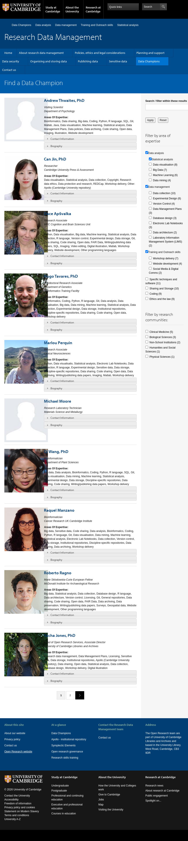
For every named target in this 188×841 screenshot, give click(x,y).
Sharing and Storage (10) (164, 288)
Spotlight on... (153, 800)
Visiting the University (110, 809)
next (78, 695)
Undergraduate (60, 785)
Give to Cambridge (109, 794)
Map (100, 804)
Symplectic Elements (63, 745)
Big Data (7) (160, 169)
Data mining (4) (162, 180)
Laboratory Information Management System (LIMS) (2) (165, 241)
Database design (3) (164, 218)
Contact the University (17, 795)
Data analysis (43, 25)
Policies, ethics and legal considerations (100, 53)
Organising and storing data (48, 61)
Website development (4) (167, 263)
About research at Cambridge (162, 790)
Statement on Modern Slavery (21, 811)
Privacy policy (12, 739)
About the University (72, 9)
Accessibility (11, 799)
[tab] (90, 138)
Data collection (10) (164, 193)
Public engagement (156, 795)
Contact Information (62, 138)
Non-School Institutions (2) (164, 342)
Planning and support (150, 53)
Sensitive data (118, 61)
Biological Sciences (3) (162, 337)
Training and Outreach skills (97, 25)
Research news (154, 785)
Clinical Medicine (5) (161, 331)
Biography (56, 146)
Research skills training (64, 757)
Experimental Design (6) (167, 198)
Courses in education (63, 813)
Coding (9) (155, 293)
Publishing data (88, 61)
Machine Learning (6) (165, 175)
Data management (66, 25)
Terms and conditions (16, 815)
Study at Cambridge (52, 9)
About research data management (41, 53)
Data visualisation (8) (165, 164)
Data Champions (21, 25)
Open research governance (67, 751)
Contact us (9, 70)
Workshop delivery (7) (165, 258)
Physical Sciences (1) (162, 356)
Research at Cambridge (93, 9)
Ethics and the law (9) (162, 299)
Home (6, 25)
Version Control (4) (164, 203)
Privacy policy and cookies (19, 807)
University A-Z (12, 819)
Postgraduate (59, 790)
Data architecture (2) (165, 232)
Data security (10, 61)
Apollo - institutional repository (68, 739)
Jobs (101, 799)
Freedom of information (17, 803)
